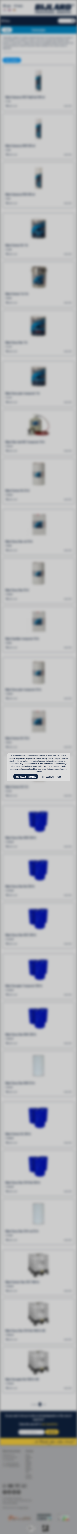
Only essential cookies (51, 776)
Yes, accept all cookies (26, 776)
